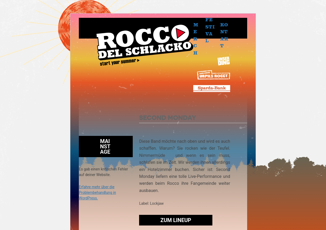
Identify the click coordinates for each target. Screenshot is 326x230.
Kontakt (224, 35)
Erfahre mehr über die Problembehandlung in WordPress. (97, 192)
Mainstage (105, 146)
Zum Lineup (175, 220)
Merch (195, 38)
